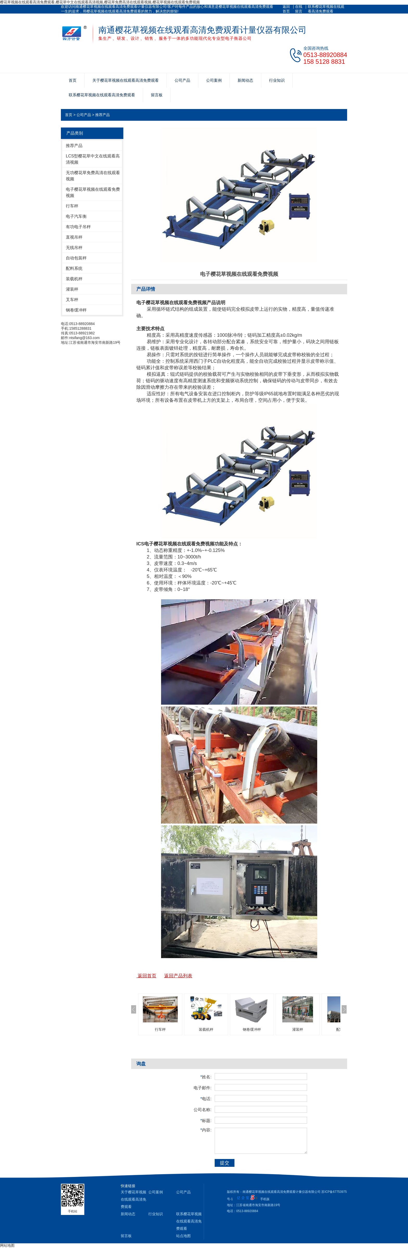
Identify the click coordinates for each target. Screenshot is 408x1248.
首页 (72, 80)
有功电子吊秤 (78, 227)
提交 (224, 1163)
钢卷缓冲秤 (76, 310)
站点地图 (183, 1236)
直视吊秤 (74, 237)
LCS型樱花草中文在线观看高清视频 (93, 159)
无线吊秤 (74, 247)
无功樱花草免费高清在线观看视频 (93, 175)
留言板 (157, 95)
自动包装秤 (76, 258)
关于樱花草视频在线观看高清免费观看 (125, 80)
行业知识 (277, 80)
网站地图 (7, 1245)
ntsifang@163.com (84, 338)
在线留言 (298, 8)
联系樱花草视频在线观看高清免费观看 (326, 8)
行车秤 (72, 206)
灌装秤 (72, 289)
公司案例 (214, 80)
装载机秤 (74, 279)
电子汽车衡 (76, 216)
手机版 (265, 1199)
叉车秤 (72, 299)
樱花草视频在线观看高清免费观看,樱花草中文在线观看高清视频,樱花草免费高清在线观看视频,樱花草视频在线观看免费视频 (100, 2)
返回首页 (286, 8)
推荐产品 (102, 115)
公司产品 (182, 80)
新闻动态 (245, 80)
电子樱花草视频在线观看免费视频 (93, 192)
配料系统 (74, 268)
